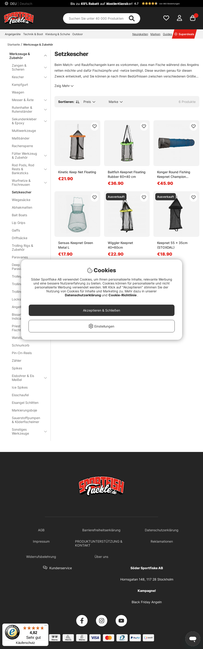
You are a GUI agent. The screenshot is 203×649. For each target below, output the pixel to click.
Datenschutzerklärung (83, 295)
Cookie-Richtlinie (122, 295)
